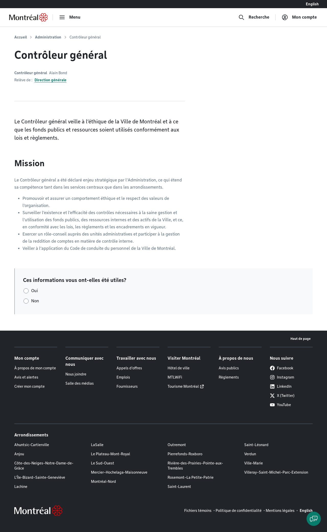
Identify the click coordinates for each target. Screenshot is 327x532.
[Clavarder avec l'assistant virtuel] (314, 519)
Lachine (20, 487)
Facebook (281, 368)
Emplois (123, 377)
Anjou (19, 454)
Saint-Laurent (179, 487)
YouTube (280, 404)
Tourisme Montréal (183, 386)
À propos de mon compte (35, 368)
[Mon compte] (299, 17)
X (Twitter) (282, 395)
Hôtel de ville (179, 368)
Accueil (20, 37)
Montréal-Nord (103, 481)
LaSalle (97, 445)
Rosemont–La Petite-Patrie (191, 477)
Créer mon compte (29, 386)
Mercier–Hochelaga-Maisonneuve (119, 472)
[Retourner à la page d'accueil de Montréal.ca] (28, 17)
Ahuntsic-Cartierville (31, 445)
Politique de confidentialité (239, 511)
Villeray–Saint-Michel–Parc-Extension (276, 472)
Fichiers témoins (198, 511)
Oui (34, 290)
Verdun (250, 454)
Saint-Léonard (256, 445)
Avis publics (229, 368)
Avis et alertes (26, 377)
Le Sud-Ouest (102, 463)
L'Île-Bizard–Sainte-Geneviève (39, 477)
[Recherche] (253, 17)
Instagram (282, 377)
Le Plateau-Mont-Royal (110, 454)
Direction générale (50, 80)
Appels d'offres (129, 368)
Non (35, 301)
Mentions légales (280, 511)
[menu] (70, 17)
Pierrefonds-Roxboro (185, 454)
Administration (48, 37)
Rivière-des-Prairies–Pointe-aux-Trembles (195, 465)
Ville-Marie (253, 463)
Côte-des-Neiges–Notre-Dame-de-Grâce (43, 465)
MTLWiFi (175, 377)
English (312, 4)
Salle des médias (79, 383)
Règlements (229, 377)
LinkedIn (280, 386)
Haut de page (300, 339)
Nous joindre (75, 374)
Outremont (177, 445)
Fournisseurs (127, 386)
